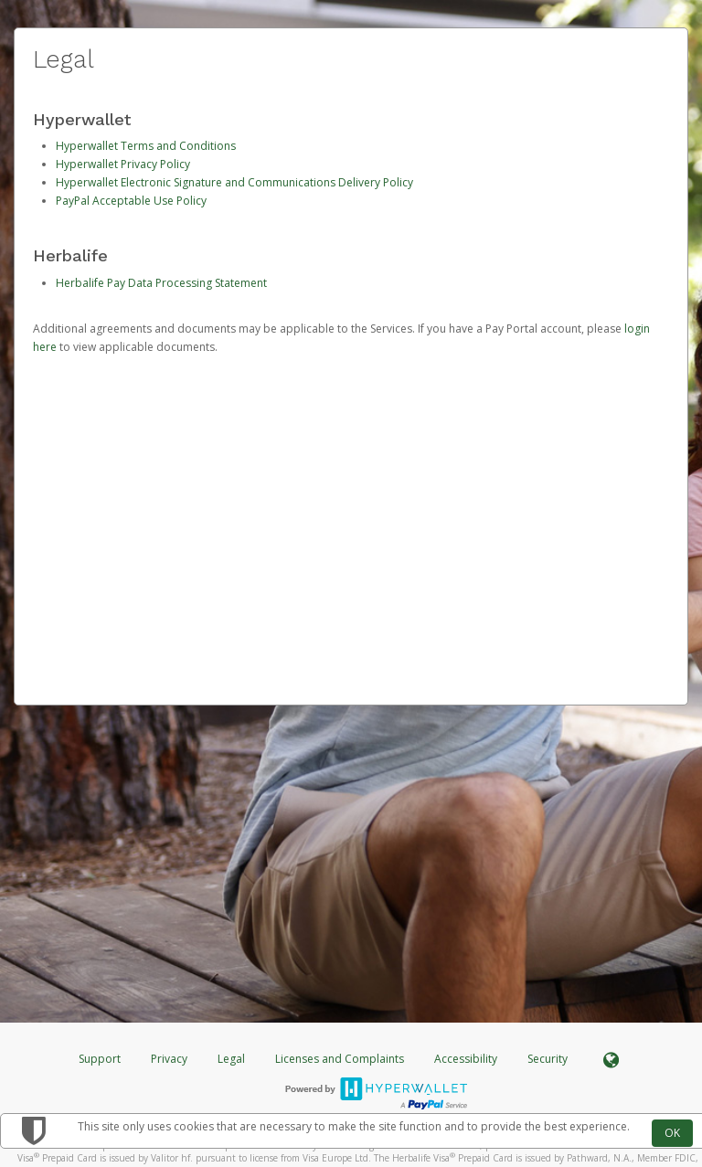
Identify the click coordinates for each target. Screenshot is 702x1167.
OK (672, 1132)
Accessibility (465, 1058)
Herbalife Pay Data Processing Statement (161, 283)
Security (547, 1058)
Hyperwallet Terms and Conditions (146, 146)
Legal (231, 1058)
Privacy (169, 1058)
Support (100, 1058)
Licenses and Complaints (341, 1058)
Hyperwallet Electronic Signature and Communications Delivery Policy (234, 182)
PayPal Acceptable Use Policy (131, 200)
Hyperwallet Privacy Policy (123, 164)
